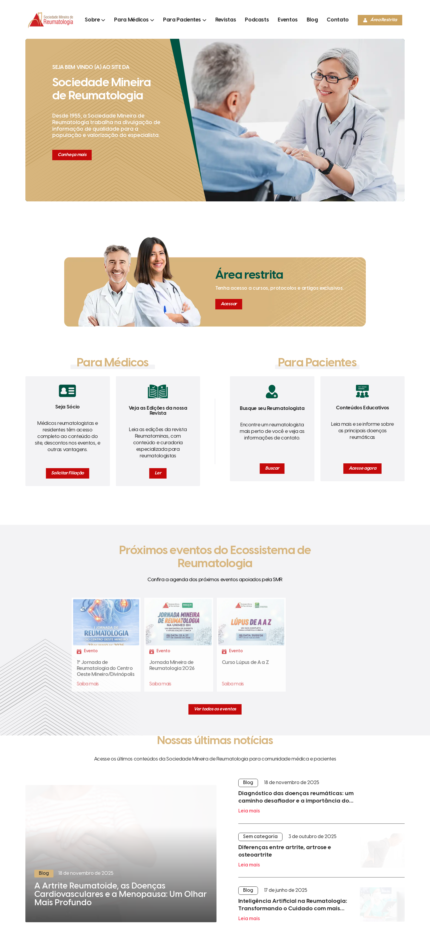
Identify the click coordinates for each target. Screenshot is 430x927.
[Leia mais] (321, 801)
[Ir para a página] (225, 20)
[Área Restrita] (380, 20)
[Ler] (157, 473)
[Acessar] (228, 304)
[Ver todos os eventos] (215, 709)
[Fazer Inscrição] (106, 647)
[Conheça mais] (72, 155)
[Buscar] (272, 468)
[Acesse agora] (362, 468)
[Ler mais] (120, 853)
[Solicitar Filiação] (67, 473)
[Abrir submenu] (95, 20)
